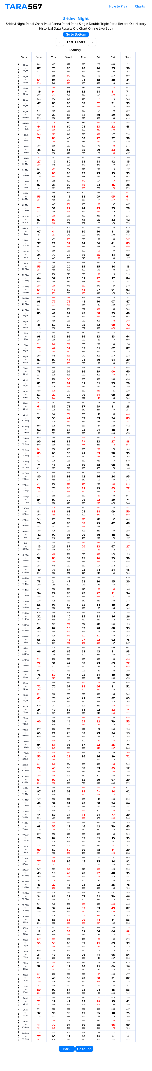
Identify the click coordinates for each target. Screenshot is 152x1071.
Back (66, 1049)
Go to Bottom (76, 34)
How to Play (118, 6)
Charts (140, 6)
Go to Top (84, 1049)
